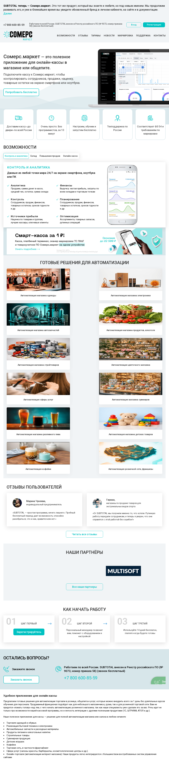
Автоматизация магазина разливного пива (24, 369)
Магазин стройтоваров (54, 696)
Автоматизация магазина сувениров (144, 332)
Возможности (66, 35)
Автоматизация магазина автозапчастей (104, 296)
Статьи (86, 725)
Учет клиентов (90, 692)
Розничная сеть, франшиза (56, 722)
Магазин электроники (53, 685)
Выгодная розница (92, 721)
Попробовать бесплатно (23, 92)
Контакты (160, 35)
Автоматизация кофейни (104, 368)
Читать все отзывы (84, 435)
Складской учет (91, 689)
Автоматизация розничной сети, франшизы (144, 369)
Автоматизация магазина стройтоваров (24, 332)
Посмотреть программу (146, 685)
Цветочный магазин (52, 700)
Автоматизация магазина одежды (24, 296)
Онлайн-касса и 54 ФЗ (94, 713)
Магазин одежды (51, 681)
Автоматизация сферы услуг (104, 332)
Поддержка (143, 35)
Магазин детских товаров (55, 711)
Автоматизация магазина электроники (64, 296)
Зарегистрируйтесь (30, 536)
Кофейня (47, 718)
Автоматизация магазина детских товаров (64, 369)
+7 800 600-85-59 (14, 25)
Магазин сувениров (52, 703)
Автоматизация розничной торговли (102, 732)
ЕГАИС (86, 717)
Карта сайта (89, 728)
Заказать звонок (23, 583)
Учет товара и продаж (94, 681)
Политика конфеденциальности (19, 700)
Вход (134, 24)
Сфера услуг (48, 715)
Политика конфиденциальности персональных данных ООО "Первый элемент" (19, 708)
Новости (109, 35)
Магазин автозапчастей (54, 689)
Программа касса (92, 685)
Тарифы (96, 35)
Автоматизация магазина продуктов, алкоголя (144, 296)
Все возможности (92, 696)
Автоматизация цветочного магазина (64, 332)
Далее (7, 13)
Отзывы (83, 35)
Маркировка (125, 35)
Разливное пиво (50, 707)
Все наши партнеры (84, 489)
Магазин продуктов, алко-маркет (59, 692)
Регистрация (154, 24)
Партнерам (88, 706)
